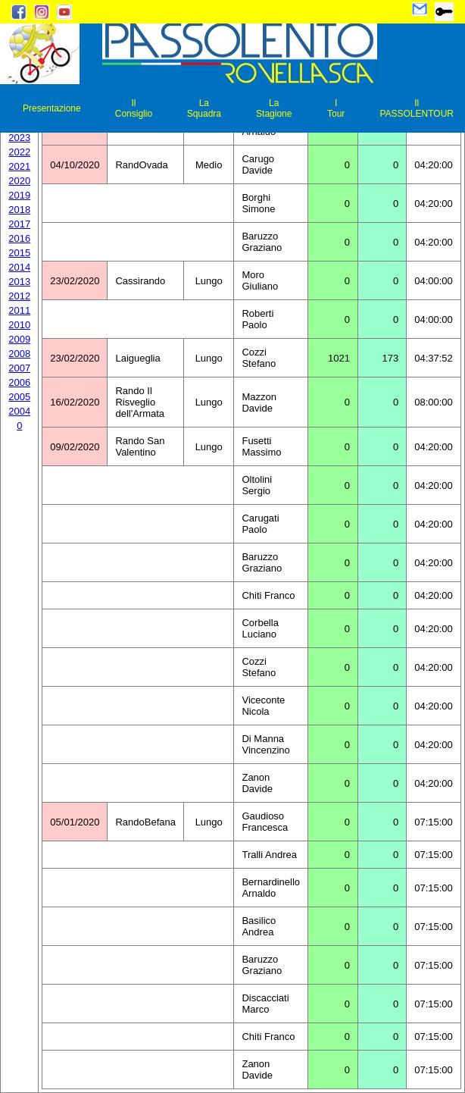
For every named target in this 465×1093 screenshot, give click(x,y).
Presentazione (52, 108)
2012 (19, 296)
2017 (19, 224)
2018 (19, 209)
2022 (19, 152)
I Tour (336, 108)
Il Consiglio (133, 108)
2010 (19, 324)
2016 (19, 238)
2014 (19, 267)
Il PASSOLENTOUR (416, 108)
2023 (19, 137)
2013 (19, 281)
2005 (19, 396)
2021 (19, 166)
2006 (19, 382)
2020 (19, 180)
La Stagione (274, 108)
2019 (19, 195)
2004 (19, 411)
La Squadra (204, 108)
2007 (19, 368)
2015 (19, 252)
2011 (19, 310)
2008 (19, 353)
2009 (19, 339)
